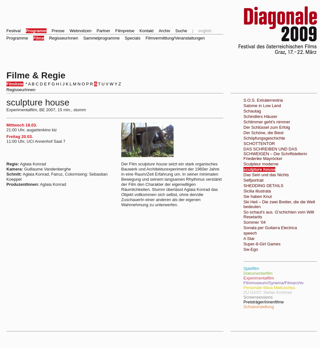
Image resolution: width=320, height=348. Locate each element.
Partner (103, 30)
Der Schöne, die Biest (263, 132)
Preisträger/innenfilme (263, 302)
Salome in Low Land (262, 105)
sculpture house (259, 169)
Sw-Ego (250, 249)
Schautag (252, 111)
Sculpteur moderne (261, 164)
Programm (36, 30)
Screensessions (258, 297)
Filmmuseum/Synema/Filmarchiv (273, 282)
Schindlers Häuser (260, 116)
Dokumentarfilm (257, 273)
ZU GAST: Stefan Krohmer (267, 292)
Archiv (164, 30)
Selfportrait (253, 180)
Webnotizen (80, 30)
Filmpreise (124, 30)
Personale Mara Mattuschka (269, 287)
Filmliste (14, 84)
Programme (17, 38)
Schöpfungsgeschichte (264, 138)
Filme (38, 38)
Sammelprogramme (101, 38)
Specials (132, 38)
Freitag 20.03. (19, 136)
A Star (249, 238)
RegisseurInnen (63, 38)
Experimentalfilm (258, 278)
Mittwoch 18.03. (21, 125)
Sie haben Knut (257, 196)
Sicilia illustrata (257, 191)
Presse (58, 30)
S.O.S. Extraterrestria (263, 100)
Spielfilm (251, 268)
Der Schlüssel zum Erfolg (266, 127)
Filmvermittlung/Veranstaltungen (175, 38)
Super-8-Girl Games (261, 244)
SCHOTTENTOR (259, 143)
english (205, 30)
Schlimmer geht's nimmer (266, 122)
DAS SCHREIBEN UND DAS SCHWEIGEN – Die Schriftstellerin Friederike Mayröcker (275, 154)
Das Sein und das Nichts (266, 174)
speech (250, 233)
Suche (181, 30)
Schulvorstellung (258, 306)
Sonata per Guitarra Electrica (270, 227)
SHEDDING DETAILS (263, 185)
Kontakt (146, 30)
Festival (13, 30)
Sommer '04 (254, 222)
